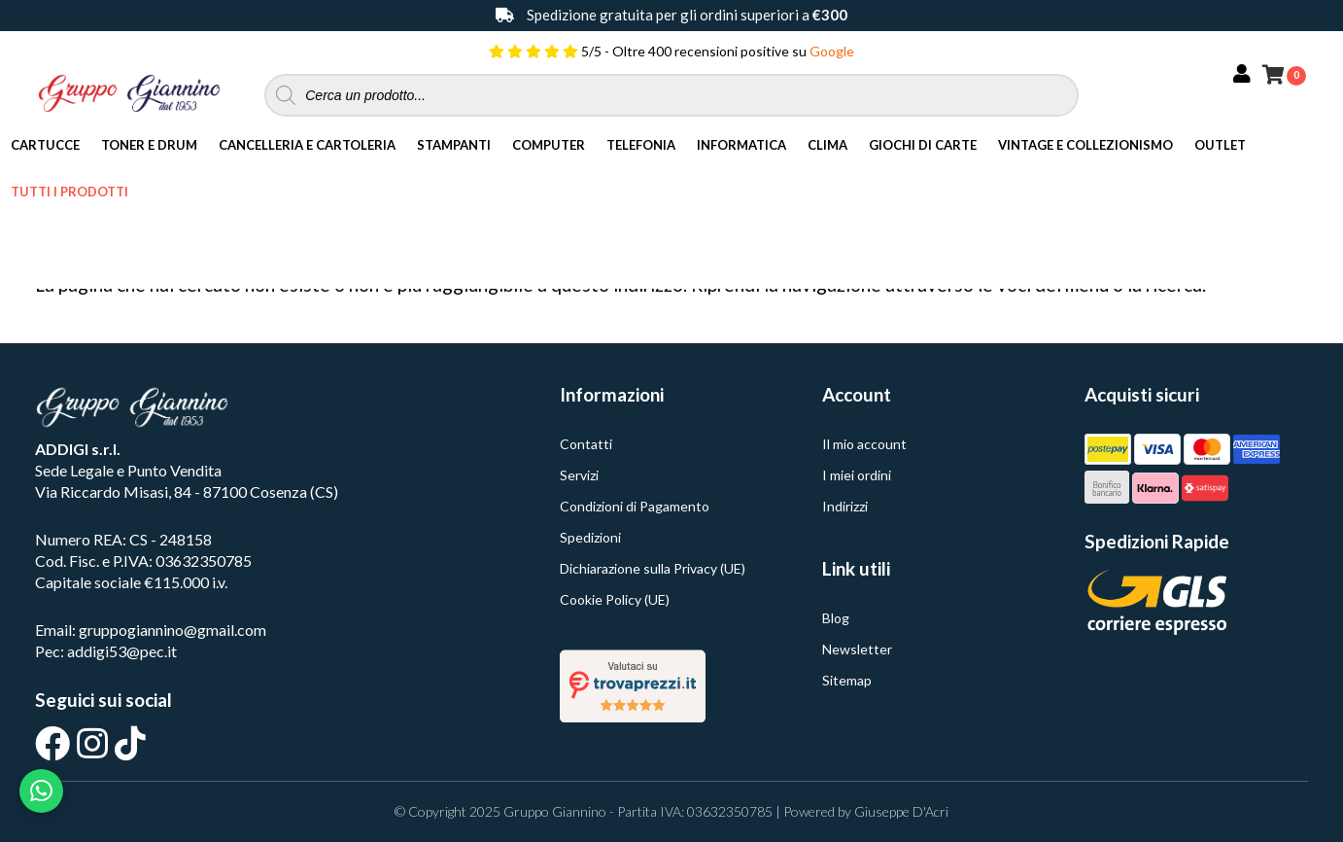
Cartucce (45, 145)
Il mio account (864, 444)
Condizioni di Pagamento (634, 506)
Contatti (586, 444)
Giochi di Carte (923, 145)
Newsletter (857, 649)
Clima (827, 145)
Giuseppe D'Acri (901, 811)
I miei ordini (856, 475)
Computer (548, 145)
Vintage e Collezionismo (1085, 145)
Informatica (741, 145)
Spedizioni (590, 537)
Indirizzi (845, 506)
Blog (835, 618)
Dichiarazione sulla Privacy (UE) (652, 568)
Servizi (579, 475)
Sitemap (847, 680)
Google (831, 51)
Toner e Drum (149, 145)
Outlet (1220, 145)
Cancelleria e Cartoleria (307, 145)
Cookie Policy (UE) (615, 599)
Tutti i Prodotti (69, 191)
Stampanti (454, 145)
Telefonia (640, 145)
